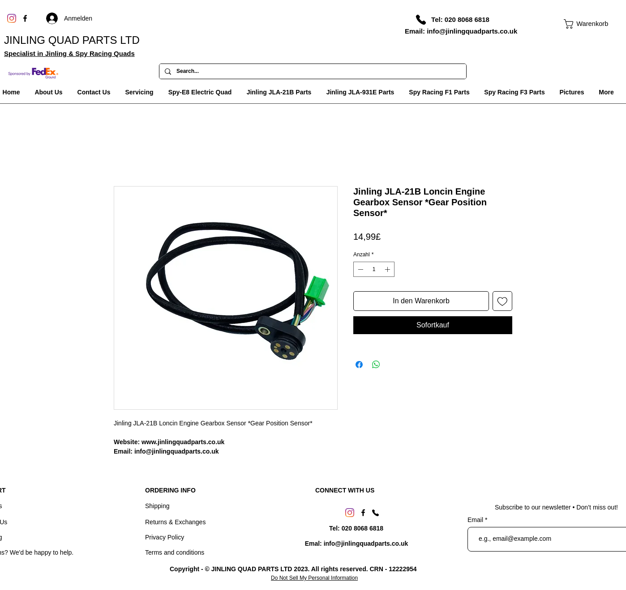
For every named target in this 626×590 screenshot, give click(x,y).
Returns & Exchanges (175, 522)
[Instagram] (11, 18)
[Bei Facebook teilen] (359, 364)
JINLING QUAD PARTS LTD (72, 40)
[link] (582, 24)
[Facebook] (25, 18)
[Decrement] (359, 269)
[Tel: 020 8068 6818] (460, 19)
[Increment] (388, 269)
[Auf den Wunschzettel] (502, 301)
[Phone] (421, 19)
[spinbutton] (373, 269)
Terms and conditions (174, 552)
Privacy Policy (164, 537)
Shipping (157, 505)
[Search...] (311, 71)
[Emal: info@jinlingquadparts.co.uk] (356, 544)
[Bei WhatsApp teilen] (376, 364)
